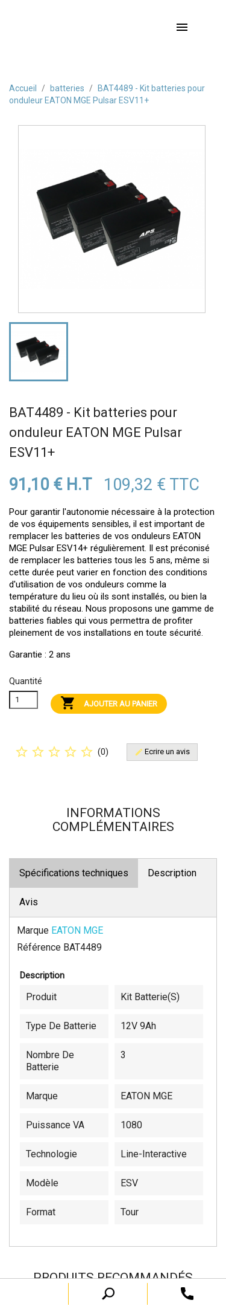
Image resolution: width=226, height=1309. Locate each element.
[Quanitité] (23, 700)
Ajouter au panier (108, 704)
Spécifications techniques (73, 873)
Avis (28, 902)
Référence (39, 947)
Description (172, 873)
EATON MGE (77, 930)
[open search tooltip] (187, 1293)
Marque (33, 930)
